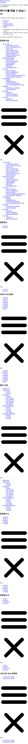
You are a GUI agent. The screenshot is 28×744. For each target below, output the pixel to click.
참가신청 (8, 409)
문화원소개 (6, 20)
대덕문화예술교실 (11, 81)
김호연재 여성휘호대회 (12, 95)
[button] (14, 131)
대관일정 (8, 393)
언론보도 (5, 518)
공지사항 (5, 517)
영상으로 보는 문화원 (8, 678)
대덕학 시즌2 (9, 48)
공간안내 (5, 603)
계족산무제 (9, 66)
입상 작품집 (9, 404)
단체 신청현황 (9, 402)
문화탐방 (5, 86)
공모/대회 (5, 91)
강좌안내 (5, 227)
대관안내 (8, 391)
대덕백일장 (9, 92)
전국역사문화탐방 (11, 89)
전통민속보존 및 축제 (8, 58)
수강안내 (5, 225)
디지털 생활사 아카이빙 (12, 45)
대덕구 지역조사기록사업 (12, 51)
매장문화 (5, 307)
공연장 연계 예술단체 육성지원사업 (15, 75)
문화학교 (8, 80)
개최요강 (8, 396)
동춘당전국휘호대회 (8, 406)
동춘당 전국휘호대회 (11, 94)
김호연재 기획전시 (11, 73)
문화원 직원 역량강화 (11, 100)
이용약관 (5, 22)
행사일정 (5, 520)
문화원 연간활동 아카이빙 (13, 55)
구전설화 (5, 304)
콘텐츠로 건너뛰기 (5, 0)
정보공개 (5, 521)
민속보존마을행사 (11, 62)
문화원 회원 (6, 388)
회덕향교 (5, 305)
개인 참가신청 (9, 398)
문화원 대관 (6, 390)
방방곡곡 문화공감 (11, 70)
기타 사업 (5, 97)
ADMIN (5, 27)
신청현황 (8, 410)
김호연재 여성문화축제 (12, 61)
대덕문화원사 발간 (11, 56)
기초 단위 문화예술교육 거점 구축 (15, 84)
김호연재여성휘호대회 (9, 413)
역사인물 (5, 297)
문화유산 (5, 299)
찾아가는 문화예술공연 (12, 72)
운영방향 (5, 600)
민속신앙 (5, 301)
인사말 (5, 598)
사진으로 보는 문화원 (8, 677)
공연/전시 (5, 69)
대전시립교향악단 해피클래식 (14, 77)
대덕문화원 (3, 2)
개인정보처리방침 (8, 24)
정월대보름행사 (10, 64)
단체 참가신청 (9, 401)
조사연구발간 (6, 44)
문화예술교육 (6, 78)
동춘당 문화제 (9, 59)
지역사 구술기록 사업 (11, 50)
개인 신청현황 (9, 399)
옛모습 (5, 308)
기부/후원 (5, 523)
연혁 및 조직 (6, 601)
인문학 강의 (9, 99)
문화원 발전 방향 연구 (12, 53)
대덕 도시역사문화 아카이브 (13, 47)
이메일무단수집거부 (8, 25)
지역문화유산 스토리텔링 (12, 88)
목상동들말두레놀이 (11, 67)
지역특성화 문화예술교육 (12, 83)
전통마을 (5, 302)
